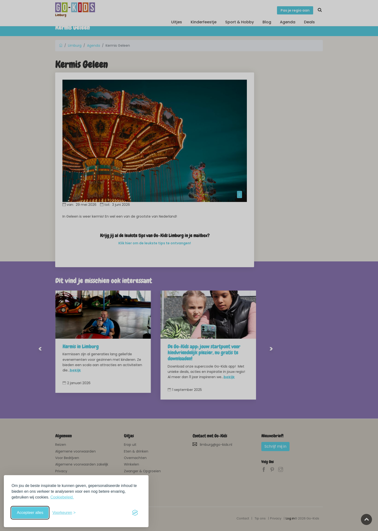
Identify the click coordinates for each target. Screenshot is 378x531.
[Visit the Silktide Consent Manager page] (135, 512)
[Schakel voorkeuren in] (63, 512)
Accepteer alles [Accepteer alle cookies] (30, 513)
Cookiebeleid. (62, 497)
